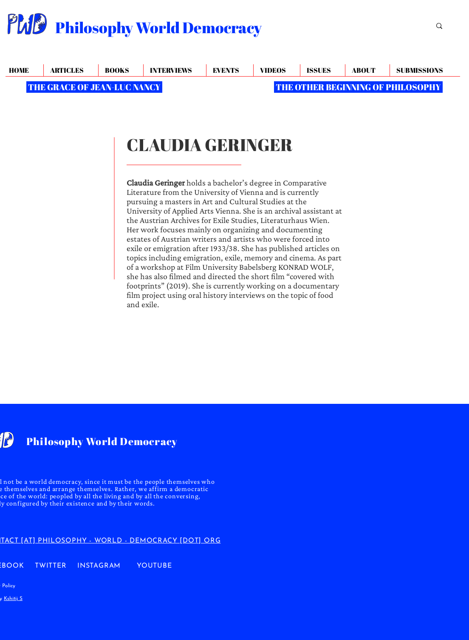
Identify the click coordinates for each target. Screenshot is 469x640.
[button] (367, 70)
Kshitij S (13, 598)
